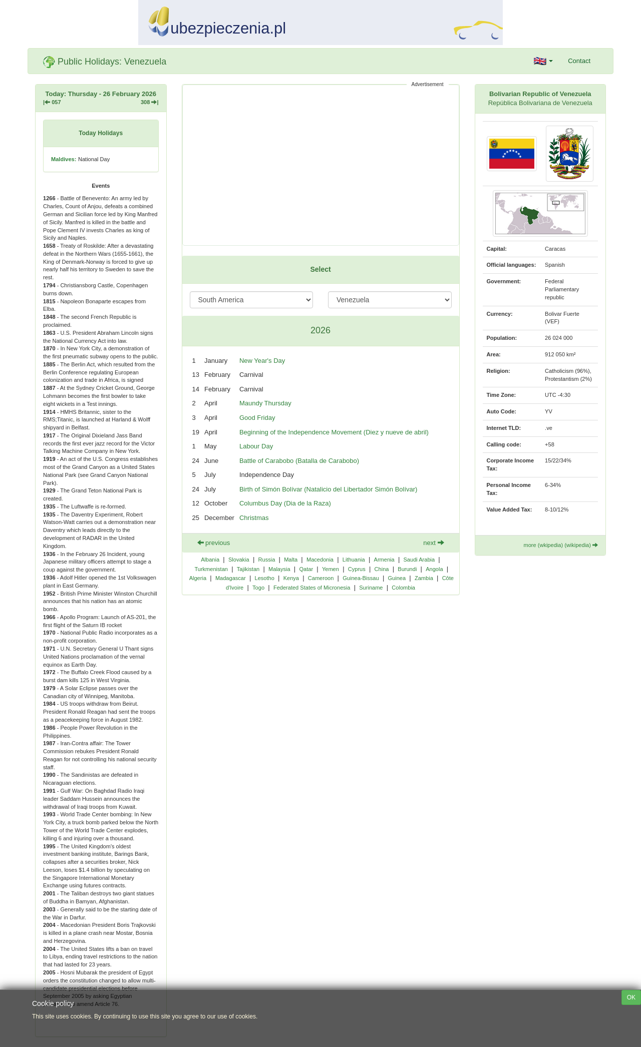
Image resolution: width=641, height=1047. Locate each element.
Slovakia (238, 560)
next (433, 543)
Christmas (254, 517)
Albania (210, 560)
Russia (266, 560)
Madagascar (230, 578)
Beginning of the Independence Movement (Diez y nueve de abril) (334, 432)
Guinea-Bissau (361, 578)
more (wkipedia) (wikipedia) (560, 545)
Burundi (407, 569)
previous (213, 543)
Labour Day (256, 446)
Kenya (291, 578)
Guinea (397, 578)
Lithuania (354, 560)
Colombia (403, 588)
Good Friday (257, 417)
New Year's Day (262, 360)
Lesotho (264, 578)
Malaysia (279, 569)
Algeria (197, 578)
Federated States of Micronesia (312, 588)
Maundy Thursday (265, 403)
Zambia (424, 578)
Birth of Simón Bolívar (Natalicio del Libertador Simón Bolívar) (328, 489)
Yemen (330, 569)
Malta (290, 560)
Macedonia (320, 560)
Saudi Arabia (419, 560)
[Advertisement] (321, 165)
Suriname (371, 588)
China (382, 569)
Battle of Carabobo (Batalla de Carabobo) (299, 460)
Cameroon (321, 578)
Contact (579, 61)
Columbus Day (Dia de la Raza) (285, 503)
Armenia (384, 560)
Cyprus (357, 569)
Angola (434, 569)
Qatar (306, 569)
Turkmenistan (211, 569)
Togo (258, 588)
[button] (543, 61)
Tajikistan (248, 569)
